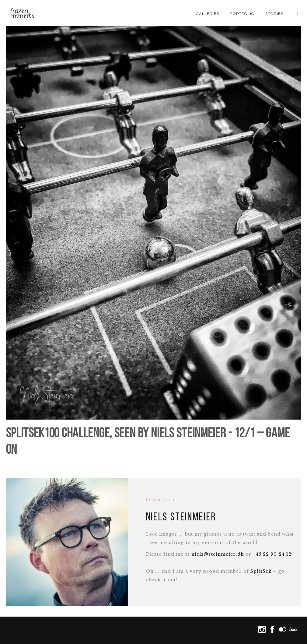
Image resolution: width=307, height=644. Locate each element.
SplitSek (260, 571)
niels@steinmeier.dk (217, 554)
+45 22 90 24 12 (272, 554)
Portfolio (242, 13)
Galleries (207, 13)
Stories (274, 13)
